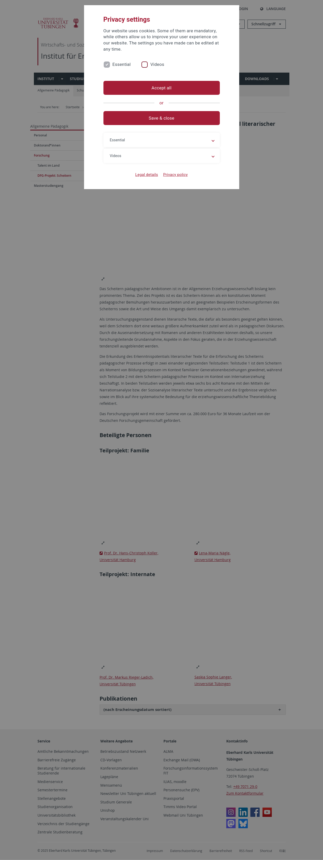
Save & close (161, 118)
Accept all (161, 87)
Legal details (146, 174)
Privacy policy (175, 174)
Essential (121, 64)
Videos (157, 64)
